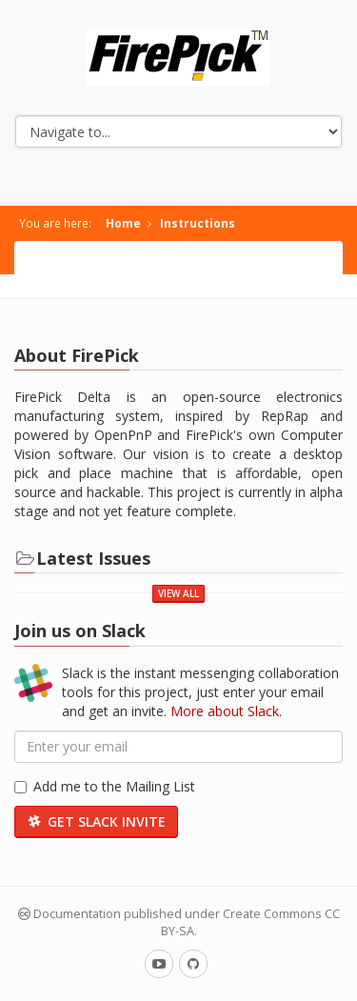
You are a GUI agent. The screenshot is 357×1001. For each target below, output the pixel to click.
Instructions (197, 222)
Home (123, 222)
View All (178, 593)
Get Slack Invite (96, 821)
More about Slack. (226, 711)
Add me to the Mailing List (104, 786)
